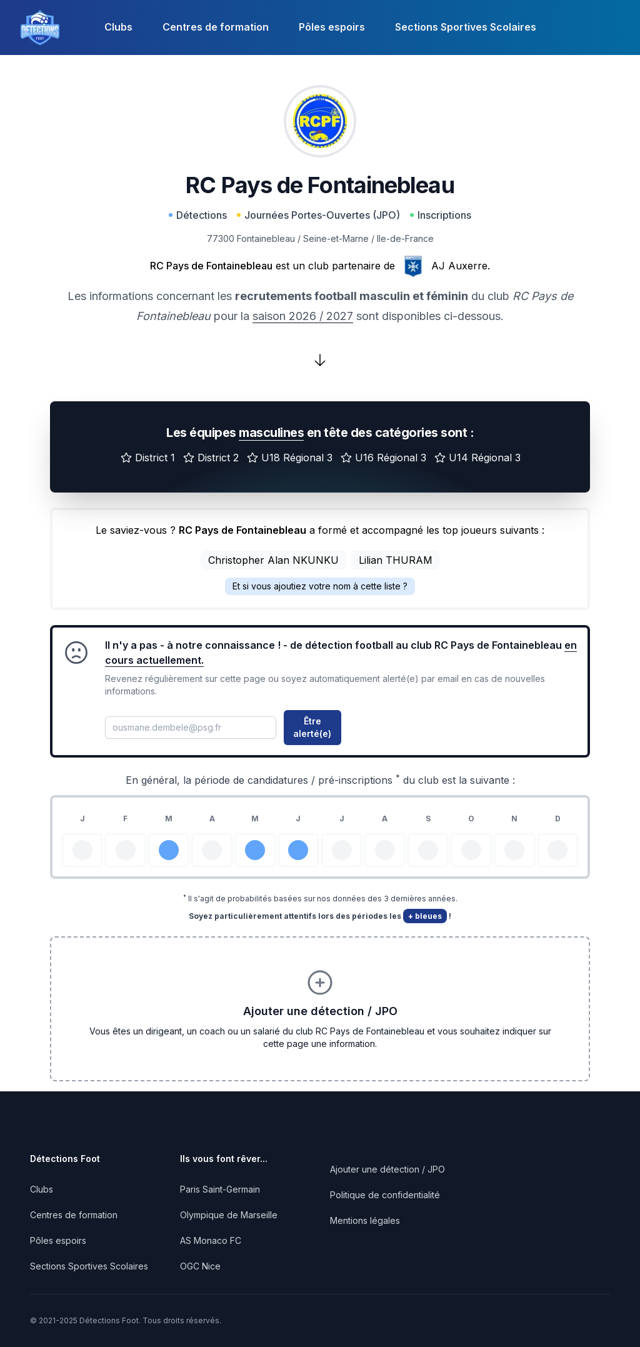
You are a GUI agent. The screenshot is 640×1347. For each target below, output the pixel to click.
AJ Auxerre (459, 265)
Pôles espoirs (332, 27)
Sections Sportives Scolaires (465, 27)
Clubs (118, 27)
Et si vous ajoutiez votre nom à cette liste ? (320, 586)
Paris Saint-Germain (220, 1189)
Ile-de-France (405, 238)
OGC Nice (200, 1266)
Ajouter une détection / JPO (387, 1169)
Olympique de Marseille (229, 1214)
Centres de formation (215, 27)
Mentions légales (365, 1220)
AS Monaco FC (210, 1240)
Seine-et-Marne (336, 238)
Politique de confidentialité (385, 1194)
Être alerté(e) (312, 727)
